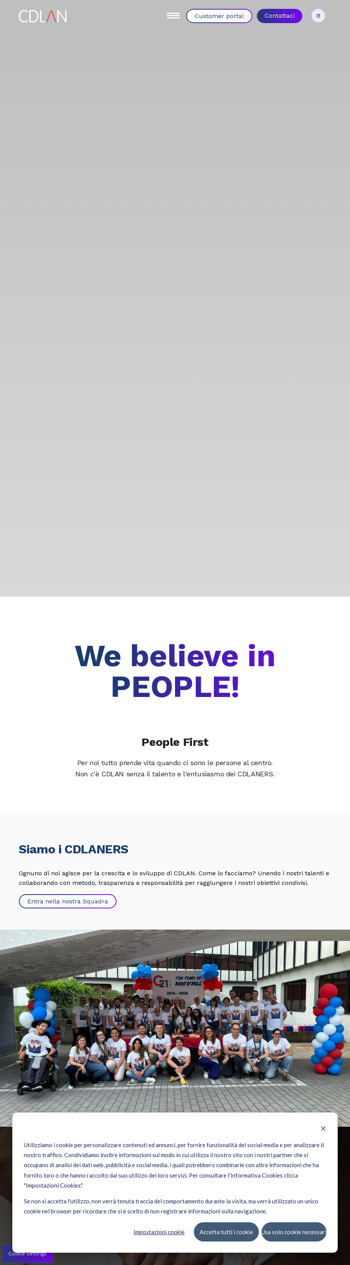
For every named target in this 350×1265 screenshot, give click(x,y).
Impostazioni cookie (159, 1231)
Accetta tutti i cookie (226, 1231)
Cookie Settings (27, 1254)
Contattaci (280, 15)
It (318, 15)
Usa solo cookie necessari (294, 1231)
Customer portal (219, 16)
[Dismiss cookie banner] (323, 1129)
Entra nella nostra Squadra (67, 901)
